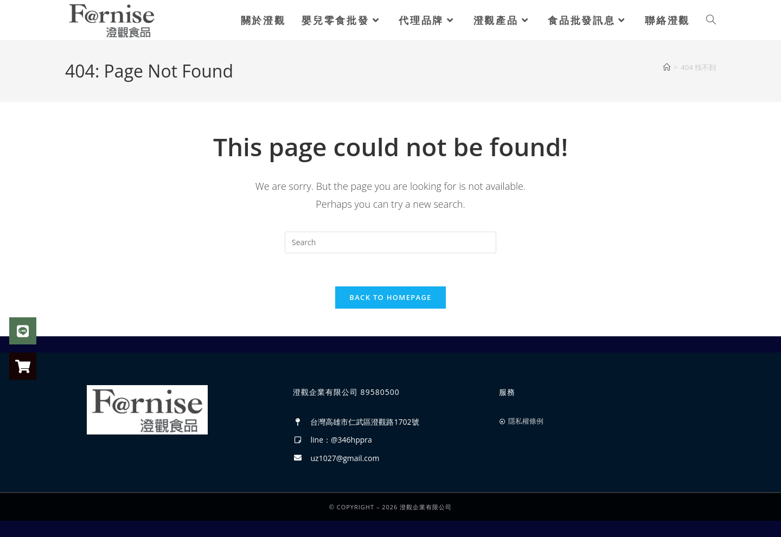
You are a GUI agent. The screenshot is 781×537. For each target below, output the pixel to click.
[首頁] (666, 67)
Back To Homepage (390, 297)
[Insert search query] (390, 242)
